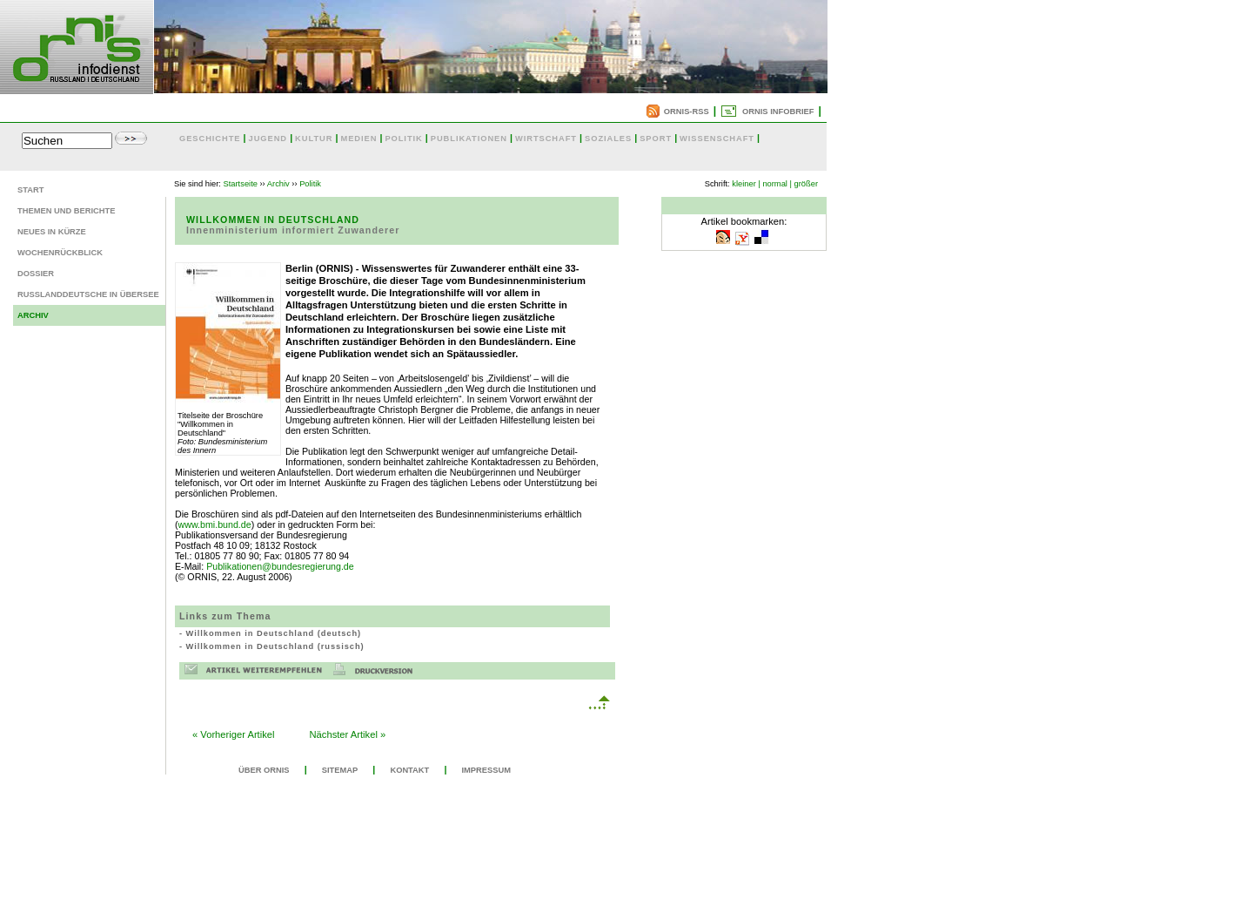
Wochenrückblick (60, 252)
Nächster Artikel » (348, 734)
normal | (777, 183)
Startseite (241, 183)
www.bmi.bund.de (214, 524)
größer (806, 183)
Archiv (33, 315)
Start (30, 190)
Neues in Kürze (51, 231)
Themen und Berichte (66, 210)
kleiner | (746, 183)
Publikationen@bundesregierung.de (280, 566)
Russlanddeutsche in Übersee (88, 294)
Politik (310, 183)
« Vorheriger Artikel (233, 734)
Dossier (35, 273)
